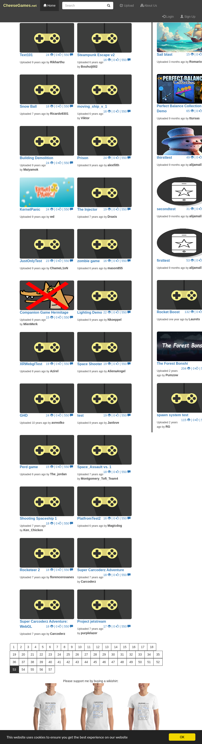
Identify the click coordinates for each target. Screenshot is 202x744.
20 (23, 654)
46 (104, 662)
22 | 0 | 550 (117, 312)
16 (134, 647)
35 (158, 654)
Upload (127, 5)
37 (23, 662)
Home (49, 5)
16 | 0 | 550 (117, 60)
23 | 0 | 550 (59, 261)
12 (98, 647)
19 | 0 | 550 (117, 209)
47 (113, 662)
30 (113, 654)
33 (140, 654)
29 (104, 654)
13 (107, 647)
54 (23, 669)
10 (80, 647)
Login (168, 16)
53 (14, 669)
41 (59, 662)
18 (152, 647)
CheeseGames (20, 5)
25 (68, 654)
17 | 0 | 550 (117, 626)
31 (122, 654)
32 (131, 654)
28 (95, 654)
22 (41, 654)
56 (41, 669)
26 (77, 654)
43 (77, 662)
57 (50, 669)
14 (115, 647)
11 (89, 647)
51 (149, 662)
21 (32, 654)
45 (95, 662)
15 (125, 647)
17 (142, 647)
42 (68, 662)
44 (86, 662)
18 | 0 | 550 (59, 106)
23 (50, 654)
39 (41, 662)
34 (149, 654)
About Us (148, 5)
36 (14, 662)
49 (131, 662)
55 (32, 669)
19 (14, 654)
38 (32, 662)
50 (140, 662)
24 (59, 654)
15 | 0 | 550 (59, 317)
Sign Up (187, 16)
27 (86, 654)
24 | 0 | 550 (59, 55)
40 (50, 662)
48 (122, 662)
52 (158, 662)
